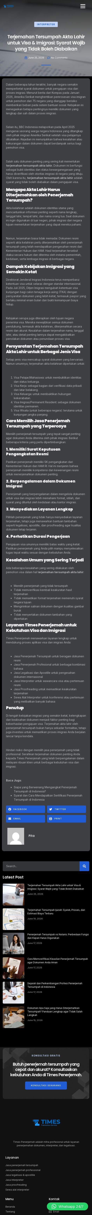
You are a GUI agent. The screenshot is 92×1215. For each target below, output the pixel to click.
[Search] (84, 866)
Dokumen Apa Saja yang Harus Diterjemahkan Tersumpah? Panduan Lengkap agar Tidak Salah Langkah (54, 1012)
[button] (83, 6)
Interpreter (46, 24)
